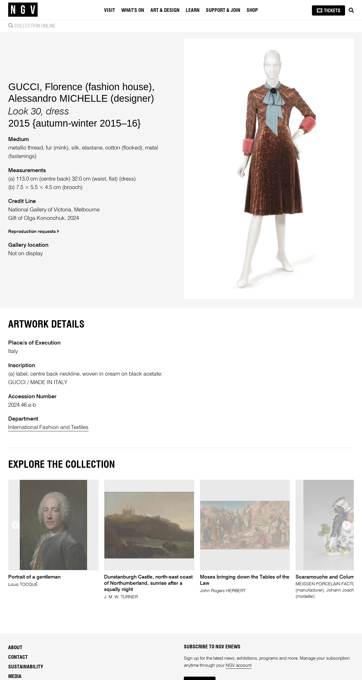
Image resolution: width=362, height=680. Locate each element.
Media (14, 676)
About (15, 647)
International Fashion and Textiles (48, 427)
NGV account (238, 665)
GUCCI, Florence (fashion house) (80, 86)
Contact (18, 657)
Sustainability (25, 667)
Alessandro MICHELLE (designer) (81, 98)
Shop (252, 10)
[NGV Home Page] (23, 10)
